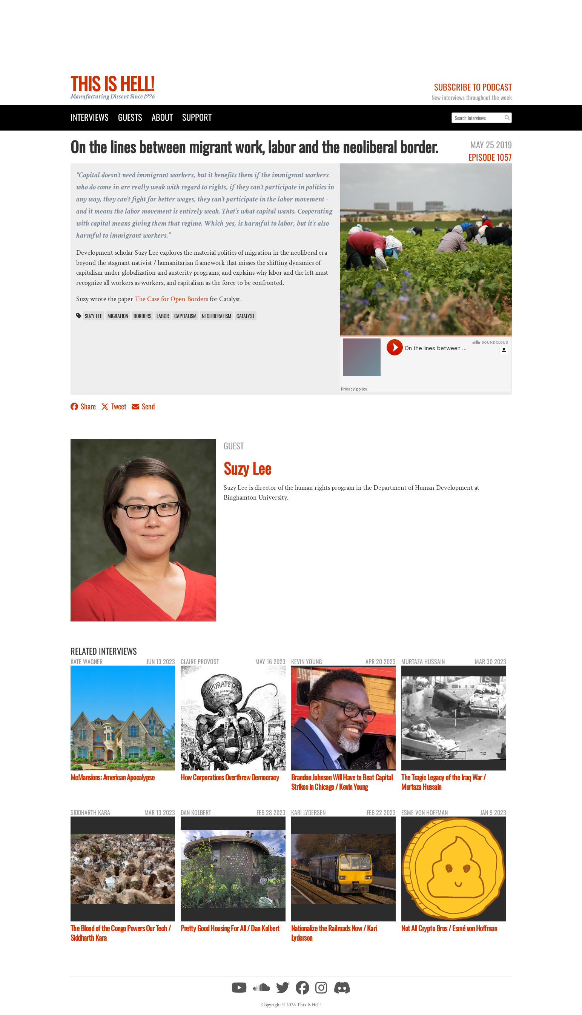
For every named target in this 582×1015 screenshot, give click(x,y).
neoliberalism (216, 316)
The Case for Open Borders (171, 299)
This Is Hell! (112, 83)
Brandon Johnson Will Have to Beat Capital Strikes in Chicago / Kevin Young (342, 782)
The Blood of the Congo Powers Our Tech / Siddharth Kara (121, 933)
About (162, 117)
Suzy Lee (93, 316)
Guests (130, 117)
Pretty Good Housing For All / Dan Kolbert (230, 928)
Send (143, 406)
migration (117, 316)
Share (84, 406)
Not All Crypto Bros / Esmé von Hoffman (449, 928)
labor (163, 316)
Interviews (90, 117)
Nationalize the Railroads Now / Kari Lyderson (334, 933)
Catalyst (245, 316)
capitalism (185, 316)
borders (142, 316)
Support (197, 117)
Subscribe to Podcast (473, 86)
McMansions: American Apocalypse (113, 777)
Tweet (114, 406)
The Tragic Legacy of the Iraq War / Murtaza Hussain (443, 782)
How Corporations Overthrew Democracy (230, 777)
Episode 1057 (490, 157)
